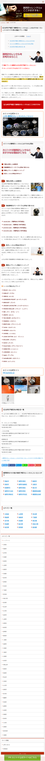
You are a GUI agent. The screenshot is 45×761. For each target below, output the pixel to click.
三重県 (5, 639)
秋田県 (7, 527)
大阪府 (5, 652)
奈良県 (5, 660)
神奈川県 (35, 524)
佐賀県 (5, 710)
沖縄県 (5, 735)
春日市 (35, 488)
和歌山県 (5, 664)
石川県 (5, 610)
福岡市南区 (22, 488)
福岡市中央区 (9, 491)
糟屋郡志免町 (37, 494)
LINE (25, 465)
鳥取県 (5, 668)
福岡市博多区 (9, 494)
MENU (43, 2)
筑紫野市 (7, 488)
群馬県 (21, 527)
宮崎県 (5, 726)
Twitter (5, 465)
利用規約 (5, 748)
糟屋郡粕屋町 (37, 491)
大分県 (5, 722)
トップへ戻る (23, 753)
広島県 (5, 681)
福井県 (5, 615)
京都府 (5, 648)
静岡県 (5, 631)
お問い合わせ (6, 744)
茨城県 (21, 521)
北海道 (7, 514)
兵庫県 (5, 656)
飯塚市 (35, 481)
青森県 (7, 517)
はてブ (19, 465)
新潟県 (35, 527)
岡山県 (5, 677)
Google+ (38, 465)
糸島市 (35, 484)
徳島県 (5, 689)
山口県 (5, 685)
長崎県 (5, 714)
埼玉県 (35, 514)
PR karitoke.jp (8, 373)
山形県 (21, 514)
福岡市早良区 (23, 494)
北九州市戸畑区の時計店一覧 (17, 46)
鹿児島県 (5, 731)
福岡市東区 (22, 481)
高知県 (5, 702)
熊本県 (5, 718)
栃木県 (21, 524)
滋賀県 (5, 644)
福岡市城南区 (23, 484)
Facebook (12, 465)
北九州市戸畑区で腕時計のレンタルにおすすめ (22, 40)
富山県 (5, 606)
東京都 (35, 521)
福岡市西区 (22, 491)
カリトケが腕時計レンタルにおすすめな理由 (21, 43)
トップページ (3, 22)
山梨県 (5, 619)
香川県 (5, 693)
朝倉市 (7, 481)
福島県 (21, 517)
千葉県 (35, 517)
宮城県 (7, 524)
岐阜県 (5, 627)
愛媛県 (5, 697)
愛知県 (5, 635)
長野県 (5, 623)
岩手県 (7, 521)
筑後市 (7, 484)
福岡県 (8, 22)
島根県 (5, 673)
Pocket (31, 465)
